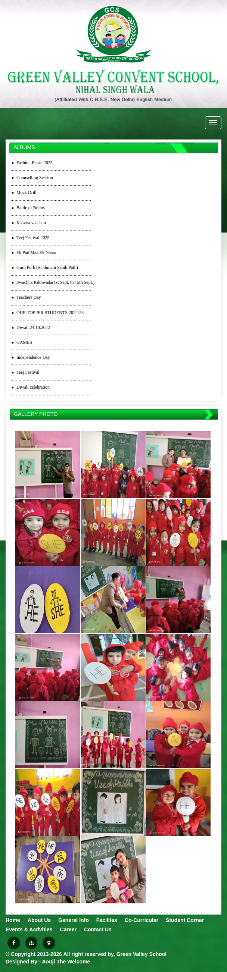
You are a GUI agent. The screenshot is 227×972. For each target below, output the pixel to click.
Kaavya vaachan (31, 222)
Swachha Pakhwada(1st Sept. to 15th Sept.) (55, 282)
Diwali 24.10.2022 (33, 327)
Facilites (106, 920)
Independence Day (33, 357)
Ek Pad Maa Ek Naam (36, 252)
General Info (73, 920)
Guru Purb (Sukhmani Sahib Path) (47, 267)
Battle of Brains (30, 207)
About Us (39, 920)
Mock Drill (26, 192)
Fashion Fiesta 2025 (34, 162)
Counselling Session (34, 177)
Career (68, 929)
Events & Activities (29, 929)
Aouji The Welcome (66, 962)
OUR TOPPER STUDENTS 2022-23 (50, 312)
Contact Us (98, 929)
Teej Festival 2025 (32, 237)
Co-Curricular (141, 920)
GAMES (24, 342)
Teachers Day (28, 297)
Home (13, 920)
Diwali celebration (33, 387)
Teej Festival (27, 372)
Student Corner (185, 920)
